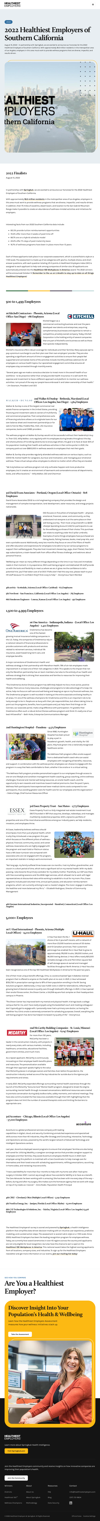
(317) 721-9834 (75, 1497)
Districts (8, 1492)
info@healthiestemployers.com (82, 1492)
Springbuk (29, 190)
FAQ (49, 1492)
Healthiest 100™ (11, 1497)
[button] (93, 4)
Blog (49, 1497)
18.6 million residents (34, 199)
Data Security (53, 1503)
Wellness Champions (13, 1503)
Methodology (31, 1503)
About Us (30, 1492)
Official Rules (76, 1516)
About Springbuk (33, 1497)
